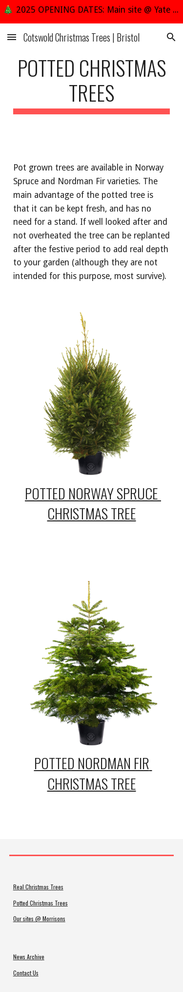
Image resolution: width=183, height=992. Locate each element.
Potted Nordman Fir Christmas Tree (93, 773)
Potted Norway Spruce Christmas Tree (93, 503)
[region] (91, 11)
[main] (91, 84)
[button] (11, 36)
